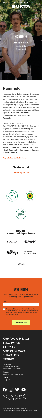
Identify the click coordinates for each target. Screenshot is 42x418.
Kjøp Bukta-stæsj (14, 350)
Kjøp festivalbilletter (16, 338)
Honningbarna (21, 172)
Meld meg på (21, 322)
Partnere (8, 358)
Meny (4, 2)
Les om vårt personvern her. (14, 318)
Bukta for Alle (11, 342)
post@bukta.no (8, 380)
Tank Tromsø (33, 410)
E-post (5, 301)
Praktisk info (11, 354)
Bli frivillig (9, 346)
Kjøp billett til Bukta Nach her (15, 158)
